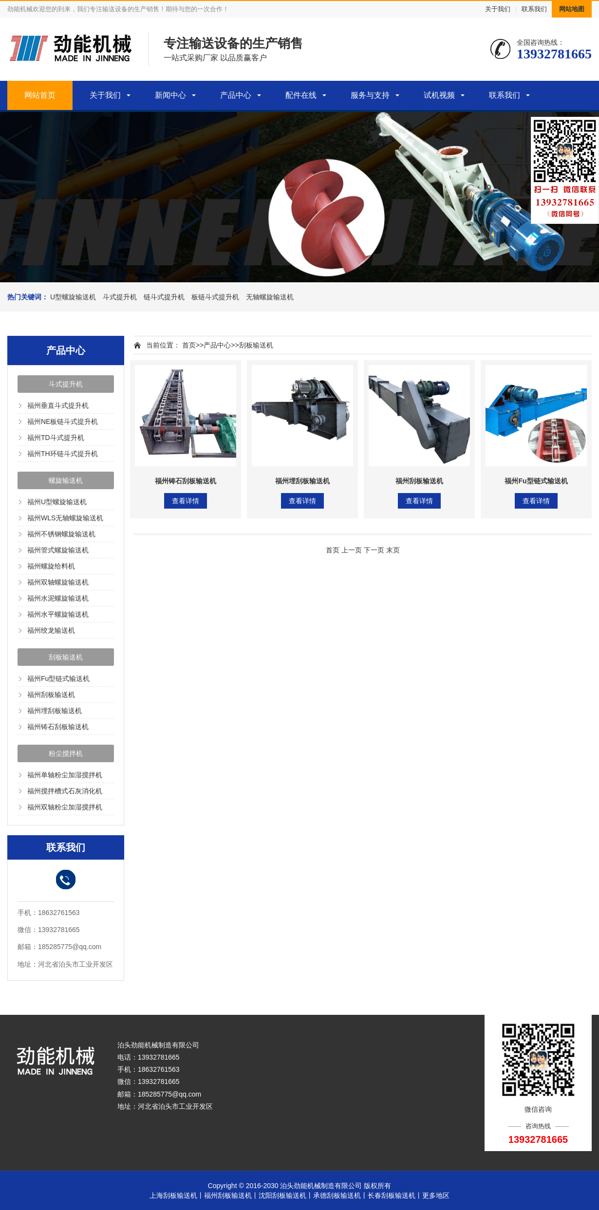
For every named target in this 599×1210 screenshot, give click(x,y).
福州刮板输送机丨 (231, 1195)
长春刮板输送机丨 (395, 1195)
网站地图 (571, 9)
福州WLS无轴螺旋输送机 (65, 518)
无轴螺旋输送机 (270, 297)
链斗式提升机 (164, 297)
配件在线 (301, 95)
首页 (189, 345)
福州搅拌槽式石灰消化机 (64, 791)
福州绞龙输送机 (51, 630)
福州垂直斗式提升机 (58, 405)
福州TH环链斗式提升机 (62, 454)
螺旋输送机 (66, 480)
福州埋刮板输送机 (54, 711)
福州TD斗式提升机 (55, 437)
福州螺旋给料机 (51, 566)
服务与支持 (370, 95)
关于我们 (497, 9)
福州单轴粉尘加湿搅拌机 (64, 775)
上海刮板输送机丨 (177, 1195)
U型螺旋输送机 (73, 297)
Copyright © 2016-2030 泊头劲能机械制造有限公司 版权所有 (300, 1186)
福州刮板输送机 (51, 694)
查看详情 (185, 501)
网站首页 (40, 95)
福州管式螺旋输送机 (58, 550)
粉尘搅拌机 (66, 753)
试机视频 (439, 95)
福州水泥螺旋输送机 (58, 598)
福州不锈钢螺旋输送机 (61, 534)
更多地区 (435, 1195)
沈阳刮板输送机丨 (286, 1195)
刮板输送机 (66, 657)
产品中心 (235, 95)
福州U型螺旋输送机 (57, 502)
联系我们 (534, 9)
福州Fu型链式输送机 (58, 678)
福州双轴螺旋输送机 (58, 582)
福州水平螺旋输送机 (58, 614)
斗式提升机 (120, 297)
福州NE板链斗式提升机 (62, 421)
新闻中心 (170, 95)
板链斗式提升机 (215, 297)
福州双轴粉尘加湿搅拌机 (64, 807)
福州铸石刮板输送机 (58, 727)
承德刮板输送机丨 (340, 1195)
